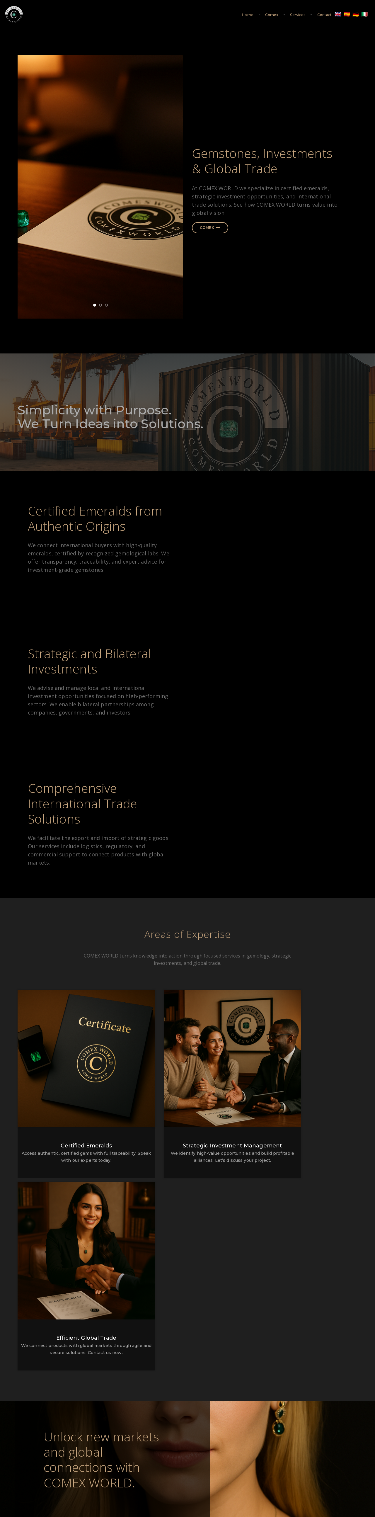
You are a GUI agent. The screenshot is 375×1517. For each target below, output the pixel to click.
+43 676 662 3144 (187, 1420)
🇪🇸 (333, 14)
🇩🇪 (342, 14)
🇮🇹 (351, 14)
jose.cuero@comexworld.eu (284, 1413)
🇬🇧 (324, 14)
